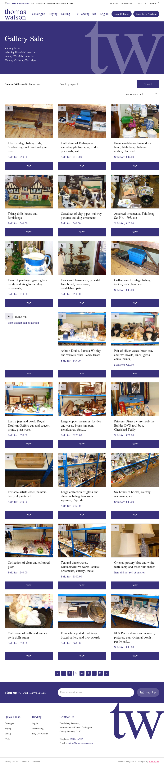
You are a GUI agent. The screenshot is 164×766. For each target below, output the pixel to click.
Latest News (126, 3)
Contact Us (141, 3)
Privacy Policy (11, 761)
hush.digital (154, 761)
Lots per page (142, 94)
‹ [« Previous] (57, 673)
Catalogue (38, 13)
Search (148, 84)
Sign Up (148, 692)
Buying (53, 13)
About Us (114, 3)
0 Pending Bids (86, 13)
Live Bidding (121, 14)
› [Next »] (106, 673)
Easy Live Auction (146, 14)
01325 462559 (77, 739)
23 (100, 673)
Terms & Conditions (31, 761)
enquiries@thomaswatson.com (79, 743)
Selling (65, 13)
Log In (104, 13)
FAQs (7, 739)
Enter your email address (71, 692)
